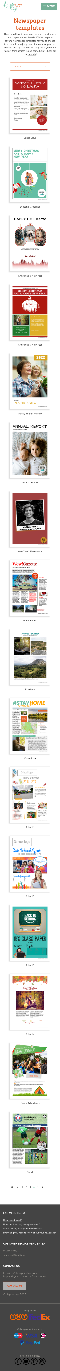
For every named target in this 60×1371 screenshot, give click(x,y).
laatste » (48, 1187)
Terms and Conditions (14, 1255)
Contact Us (14, 1285)
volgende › (42, 1187)
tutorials (32, 54)
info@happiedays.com (24, 1273)
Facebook (18, 1361)
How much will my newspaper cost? (21, 1224)
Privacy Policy (10, 1251)
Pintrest (34, 1361)
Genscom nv (39, 1276)
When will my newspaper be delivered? (22, 1229)
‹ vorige (17, 1187)
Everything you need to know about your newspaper (29, 1233)
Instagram (42, 1361)
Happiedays (12, 6)
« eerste (12, 1187)
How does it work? (12, 1220)
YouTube (26, 1361)
